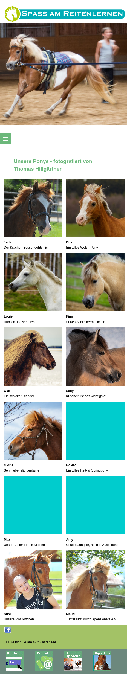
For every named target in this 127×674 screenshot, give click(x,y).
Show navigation (5, 138)
